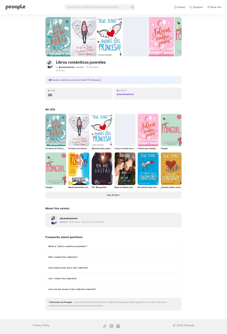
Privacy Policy (41, 325)
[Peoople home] (16, 7)
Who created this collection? (113, 257)
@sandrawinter (67, 67)
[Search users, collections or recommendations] (99, 7)
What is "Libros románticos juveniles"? (113, 246)
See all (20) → (113, 195)
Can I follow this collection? (113, 278)
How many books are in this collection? (113, 267)
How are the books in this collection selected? (113, 289)
